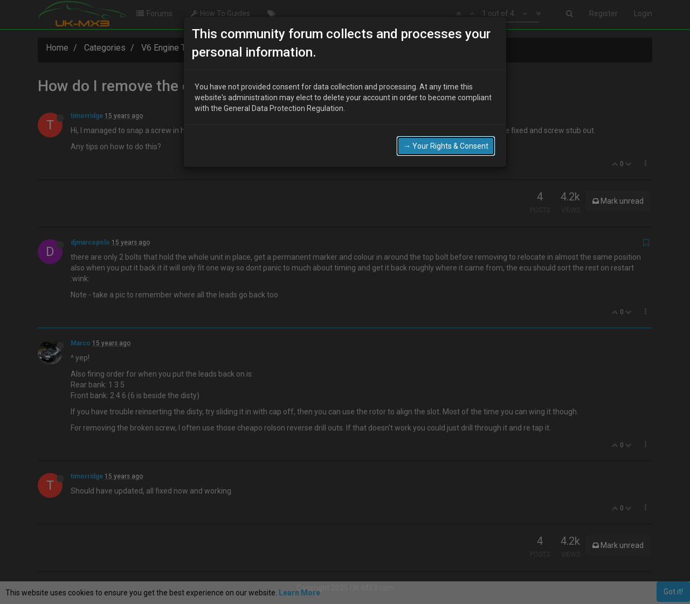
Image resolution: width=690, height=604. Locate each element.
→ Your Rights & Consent (445, 146)
